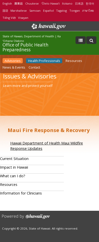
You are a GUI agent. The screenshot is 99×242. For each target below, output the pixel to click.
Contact (34, 67)
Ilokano (67, 3)
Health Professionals (44, 60)
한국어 (90, 3)
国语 (5, 10)
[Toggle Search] (91, 40)
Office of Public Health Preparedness (25, 47)
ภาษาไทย (88, 10)
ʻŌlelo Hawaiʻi (50, 3)
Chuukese (32, 3)
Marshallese (18, 10)
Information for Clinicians (21, 193)
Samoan (35, 10)
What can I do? (12, 175)
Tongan (74, 10)
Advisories (13, 60)
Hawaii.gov (48, 26)
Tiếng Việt (9, 18)
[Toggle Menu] (81, 40)
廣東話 (18, 3)
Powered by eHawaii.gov (26, 218)
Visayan (23, 18)
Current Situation (14, 158)
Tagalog (61, 10)
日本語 (79, 3)
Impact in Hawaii (14, 167)
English (7, 3)
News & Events (14, 67)
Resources (74, 60)
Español (48, 10)
